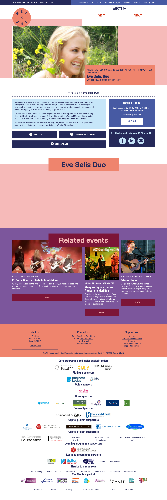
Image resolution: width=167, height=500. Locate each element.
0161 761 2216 (88, 336)
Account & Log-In (112, 2)
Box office (24, 2)
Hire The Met (83, 341)
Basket (127, 2)
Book (47, 297)
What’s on (120, 8)
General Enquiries (83, 343)
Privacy (69, 489)
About (138, 15)
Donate (132, 336)
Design (115, 353)
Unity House (115, 461)
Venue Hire (83, 2)
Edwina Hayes (129, 280)
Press (53, 489)
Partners (38, 489)
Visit (101, 15)
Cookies (112, 489)
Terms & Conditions (90, 489)
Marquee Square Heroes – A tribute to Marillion (100, 289)
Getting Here (35, 346)
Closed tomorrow (45, 2)
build (122, 353)
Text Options (149, 2)
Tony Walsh (115, 471)
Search (137, 2)
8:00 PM (34, 276)
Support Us (96, 2)
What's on (74, 92)
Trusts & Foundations (132, 343)
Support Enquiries (131, 346)
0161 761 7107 (86, 338)
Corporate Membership (132, 338)
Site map (129, 489)
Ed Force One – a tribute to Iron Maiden (35, 280)
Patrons (131, 341)
